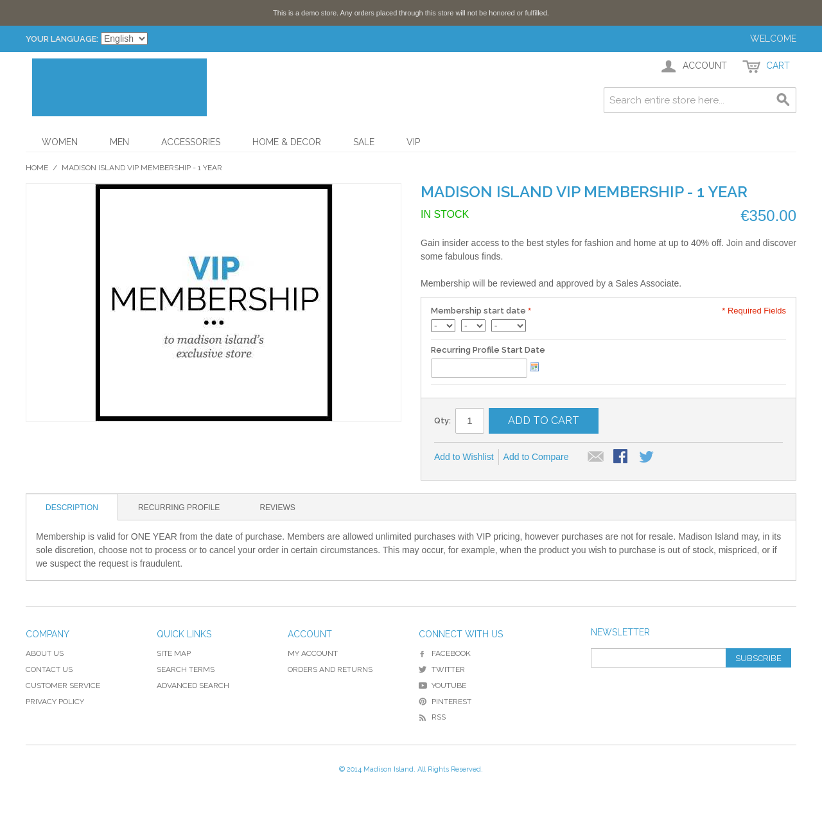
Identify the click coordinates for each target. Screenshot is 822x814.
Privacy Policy (55, 701)
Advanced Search (193, 685)
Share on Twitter (647, 457)
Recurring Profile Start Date (488, 350)
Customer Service (63, 685)
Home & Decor (286, 142)
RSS (432, 716)
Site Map (174, 653)
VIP (413, 142)
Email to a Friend (596, 457)
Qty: (442, 420)
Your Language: (62, 39)
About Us (45, 653)
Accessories (190, 142)
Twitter (442, 669)
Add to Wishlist (464, 457)
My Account (313, 653)
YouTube (442, 685)
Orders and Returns (330, 669)
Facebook (445, 653)
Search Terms (185, 669)
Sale (363, 142)
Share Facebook (621, 457)
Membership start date (478, 310)
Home (37, 167)
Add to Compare (536, 457)
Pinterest (445, 701)
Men (119, 142)
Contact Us (49, 669)
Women (60, 142)
